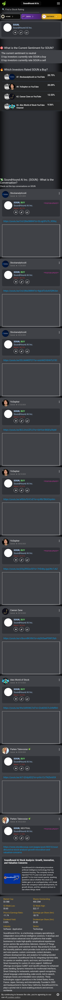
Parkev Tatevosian (19, 749)
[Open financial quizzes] (10, 16)
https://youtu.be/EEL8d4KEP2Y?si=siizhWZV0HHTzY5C (30, 360)
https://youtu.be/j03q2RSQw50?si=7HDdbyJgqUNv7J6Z (30, 569)
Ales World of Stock (19, 680)
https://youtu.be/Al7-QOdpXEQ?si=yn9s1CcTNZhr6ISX (29, 777)
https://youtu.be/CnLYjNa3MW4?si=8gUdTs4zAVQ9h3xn (30, 291)
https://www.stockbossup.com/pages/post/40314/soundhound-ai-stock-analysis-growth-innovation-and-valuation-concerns (30, 850)
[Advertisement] (31, 145)
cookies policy (13, 997)
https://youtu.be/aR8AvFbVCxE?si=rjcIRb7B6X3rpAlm (29, 499)
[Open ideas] (31, 16)
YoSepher (15, 401)
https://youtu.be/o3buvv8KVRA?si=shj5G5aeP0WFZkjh (29, 638)
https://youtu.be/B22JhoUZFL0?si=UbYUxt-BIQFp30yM (29, 430)
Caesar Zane (16, 610)
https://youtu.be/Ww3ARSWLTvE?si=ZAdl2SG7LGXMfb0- (30, 708)
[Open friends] (52, 16)
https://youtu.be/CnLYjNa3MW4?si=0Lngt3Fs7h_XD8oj (29, 221)
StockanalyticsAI (18, 193)
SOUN (16, 24)
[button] (58, 994)
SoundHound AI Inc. (22, 27)
